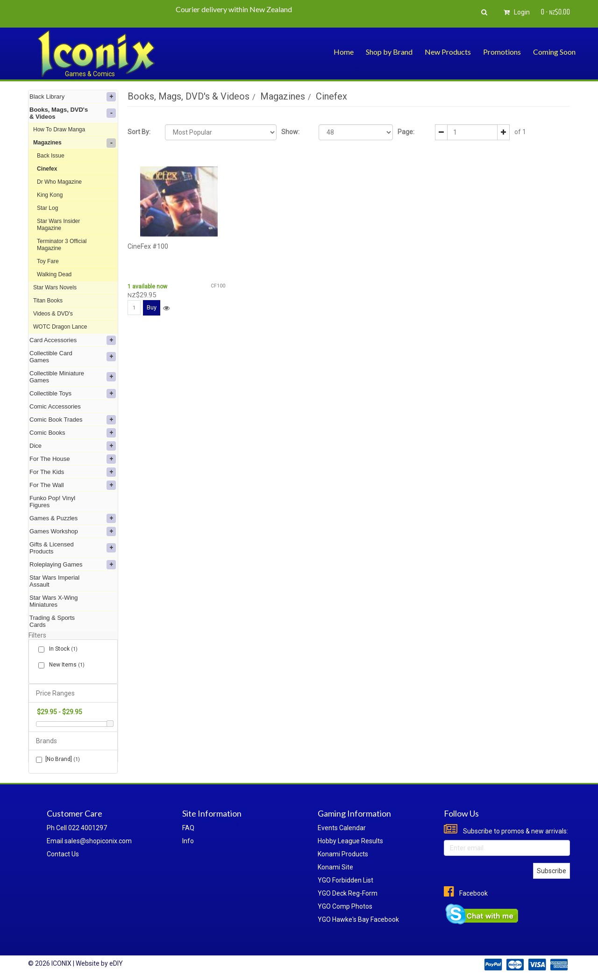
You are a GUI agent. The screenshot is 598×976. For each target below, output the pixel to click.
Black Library (72, 96)
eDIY (116, 963)
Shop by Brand (389, 51)
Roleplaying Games (72, 564)
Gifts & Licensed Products (72, 548)
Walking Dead (54, 274)
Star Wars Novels (55, 287)
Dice (72, 446)
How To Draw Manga (59, 129)
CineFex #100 (148, 246)
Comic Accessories (55, 406)
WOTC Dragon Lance (60, 326)
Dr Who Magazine (59, 182)
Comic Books (72, 433)
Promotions (502, 51)
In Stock (61, 649)
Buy (152, 307)
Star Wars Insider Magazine (58, 224)
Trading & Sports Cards (52, 621)
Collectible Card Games (72, 357)
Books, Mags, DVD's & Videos (72, 113)
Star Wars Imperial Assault (54, 581)
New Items (65, 664)
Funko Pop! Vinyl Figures (52, 502)
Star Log (47, 208)
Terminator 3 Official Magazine (61, 244)
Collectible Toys (72, 393)
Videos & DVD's (53, 313)
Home (344, 51)
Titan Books (48, 300)
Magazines (74, 143)
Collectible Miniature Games (72, 377)
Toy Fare (48, 261)
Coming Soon (554, 51)
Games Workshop (72, 531)
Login (515, 12)
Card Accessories (72, 340)
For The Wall (72, 485)
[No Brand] (58, 759)
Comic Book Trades (72, 419)
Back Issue (50, 155)
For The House (72, 459)
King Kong (50, 195)
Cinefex (47, 168)
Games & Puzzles (72, 518)
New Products (448, 51)
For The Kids (72, 472)
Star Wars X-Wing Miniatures (53, 601)
